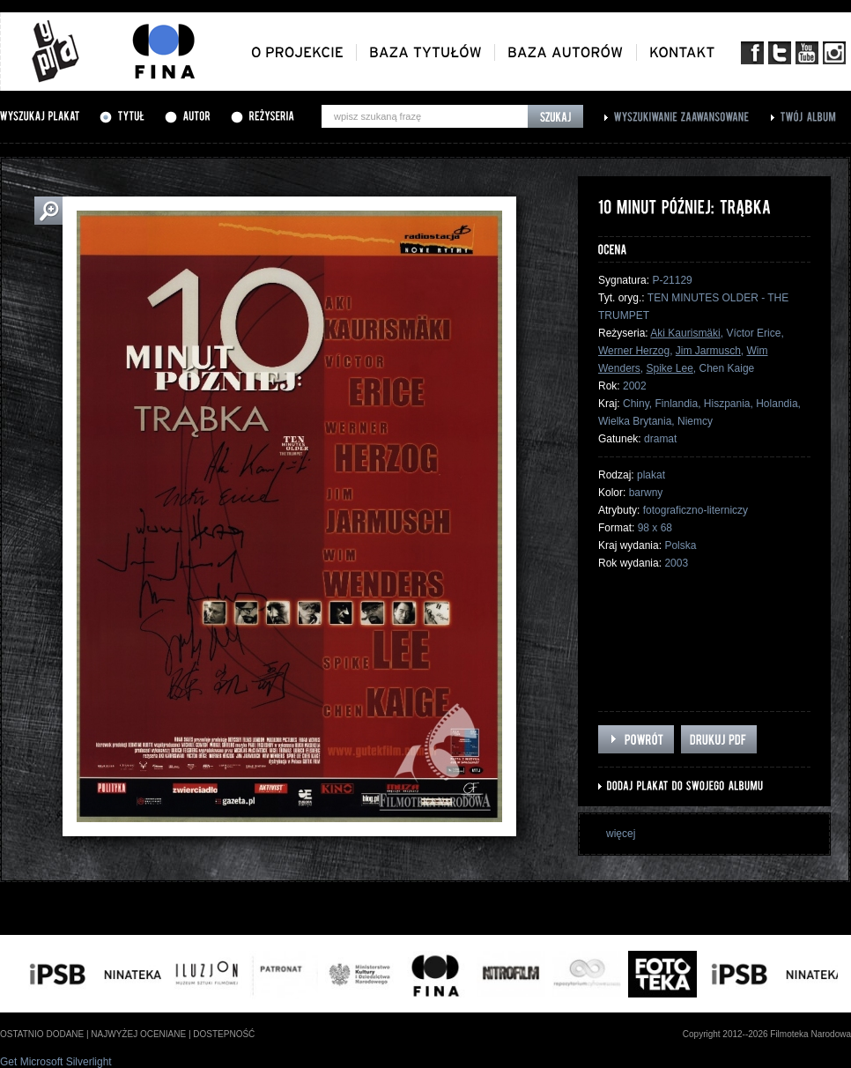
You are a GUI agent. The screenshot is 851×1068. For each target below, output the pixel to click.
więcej (620, 833)
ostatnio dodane (42, 1034)
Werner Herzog (634, 351)
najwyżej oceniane (138, 1034)
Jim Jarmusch (708, 351)
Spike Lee (669, 368)
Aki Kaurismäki (685, 333)
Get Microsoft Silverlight (56, 1062)
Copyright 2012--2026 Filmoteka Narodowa (767, 1034)
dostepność (224, 1034)
